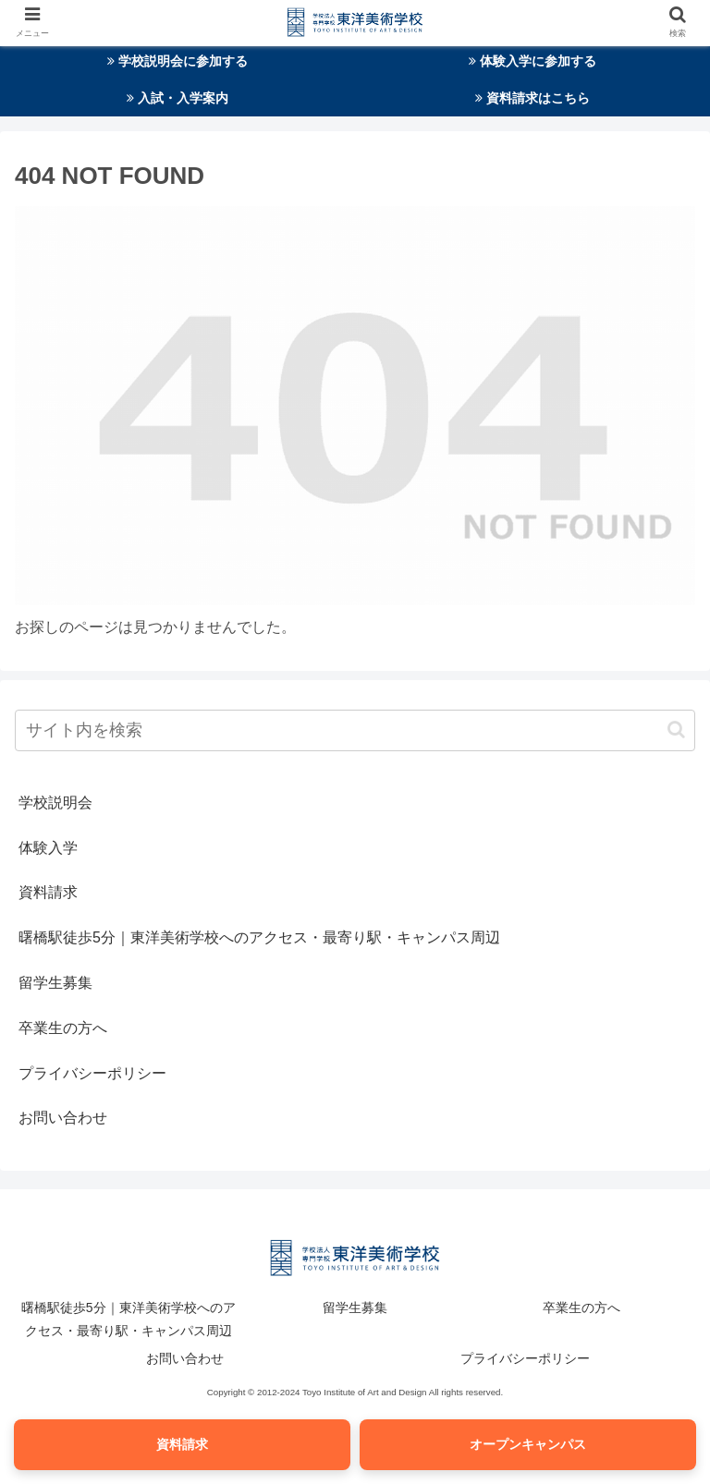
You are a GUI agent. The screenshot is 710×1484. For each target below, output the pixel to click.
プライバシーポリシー (92, 1073)
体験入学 (48, 848)
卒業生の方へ (62, 1028)
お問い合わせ (62, 1117)
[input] (355, 730)
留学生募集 (55, 983)
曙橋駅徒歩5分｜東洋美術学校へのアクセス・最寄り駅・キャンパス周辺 (259, 937)
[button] (676, 729)
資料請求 (48, 892)
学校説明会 (55, 802)
